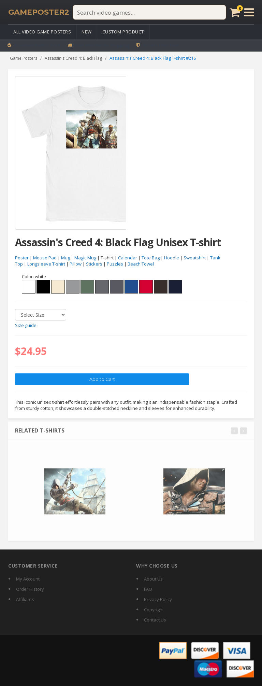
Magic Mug (85, 258)
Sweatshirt (195, 258)
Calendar (127, 258)
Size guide (26, 326)
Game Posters (23, 58)
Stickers (94, 264)
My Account (28, 579)
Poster (22, 258)
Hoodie (171, 258)
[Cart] (235, 12)
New (87, 32)
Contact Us (155, 620)
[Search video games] (149, 12)
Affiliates (25, 599)
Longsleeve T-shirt (46, 264)
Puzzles (115, 264)
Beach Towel (141, 264)
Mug (65, 258)
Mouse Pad (45, 258)
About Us (153, 579)
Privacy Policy (158, 599)
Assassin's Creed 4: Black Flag (73, 58)
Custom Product (123, 32)
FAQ (148, 589)
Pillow (76, 264)
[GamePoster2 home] (38, 12)
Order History (30, 589)
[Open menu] (249, 12)
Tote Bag (151, 258)
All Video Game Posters (42, 32)
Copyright (154, 609)
